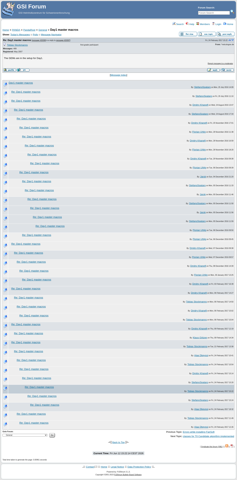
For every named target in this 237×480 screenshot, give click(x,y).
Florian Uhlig (199, 131)
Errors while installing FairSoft (198, 432)
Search (178, 24)
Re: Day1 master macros (17, 40)
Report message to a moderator (220, 64)
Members (203, 24)
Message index (119, 75)
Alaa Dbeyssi (201, 355)
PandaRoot (29, 30)
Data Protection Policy (139, 466)
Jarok (203, 176)
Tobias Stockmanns (17, 45)
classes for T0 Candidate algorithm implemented (208, 436)
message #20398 (39, 40)
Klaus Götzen (200, 337)
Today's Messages (20, 34)
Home (228, 24)
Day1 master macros (21, 82)
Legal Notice (117, 466)
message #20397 (63, 40)
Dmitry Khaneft (200, 105)
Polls (35, 34)
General (43, 30)
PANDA (16, 30)
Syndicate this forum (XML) (212, 447)
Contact (90, 466)
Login (216, 24)
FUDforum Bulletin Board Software (128, 475)
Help (190, 24)
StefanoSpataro (202, 87)
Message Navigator (51, 34)
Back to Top (118, 442)
